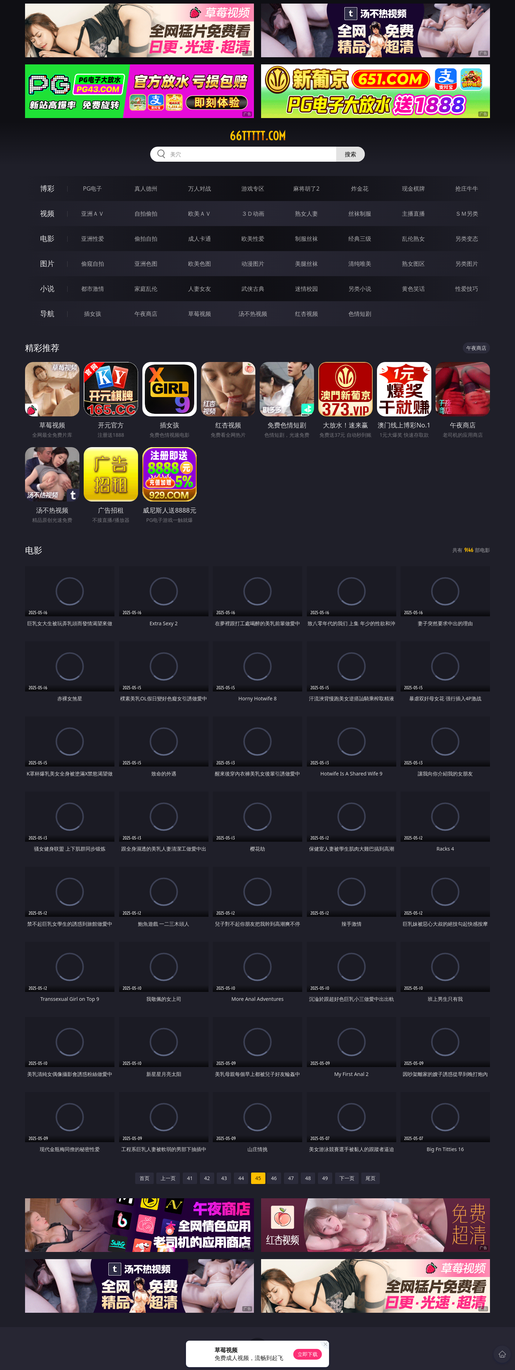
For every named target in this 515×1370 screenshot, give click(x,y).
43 (224, 1178)
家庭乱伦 (145, 289)
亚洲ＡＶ (92, 213)
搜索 (350, 154)
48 (308, 1178)
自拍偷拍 (145, 213)
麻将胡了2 (306, 188)
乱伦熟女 (413, 239)
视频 (47, 213)
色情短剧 (359, 314)
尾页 (371, 1178)
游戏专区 (252, 188)
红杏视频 (306, 314)
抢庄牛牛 (466, 188)
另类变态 (466, 239)
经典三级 (359, 239)
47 (291, 1178)
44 (241, 1178)
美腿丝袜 (306, 264)
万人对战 (199, 188)
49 (325, 1178)
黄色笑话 (413, 289)
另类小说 (359, 289)
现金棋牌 (413, 188)
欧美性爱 (252, 239)
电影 (47, 238)
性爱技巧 (466, 289)
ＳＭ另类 (466, 213)
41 (190, 1178)
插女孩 (92, 314)
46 (274, 1178)
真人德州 (145, 188)
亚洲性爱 (92, 239)
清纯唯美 (359, 264)
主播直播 (413, 213)
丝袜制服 (359, 213)
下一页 (346, 1178)
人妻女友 (199, 289)
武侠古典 (252, 289)
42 (207, 1178)
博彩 (47, 188)
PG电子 (92, 188)
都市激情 (92, 289)
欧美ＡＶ (199, 213)
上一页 (168, 1178)
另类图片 (466, 264)
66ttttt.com (258, 136)
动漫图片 (252, 264)
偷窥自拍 (92, 264)
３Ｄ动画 (252, 213)
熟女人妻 (306, 213)
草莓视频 (199, 314)
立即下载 (308, 1354)
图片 (47, 263)
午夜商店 (145, 314)
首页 (144, 1178)
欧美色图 (199, 264)
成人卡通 (199, 239)
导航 (47, 313)
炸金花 (359, 188)
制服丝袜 (306, 239)
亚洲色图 (145, 264)
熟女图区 (413, 264)
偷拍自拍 (145, 239)
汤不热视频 (253, 314)
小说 (47, 288)
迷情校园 (306, 289)
